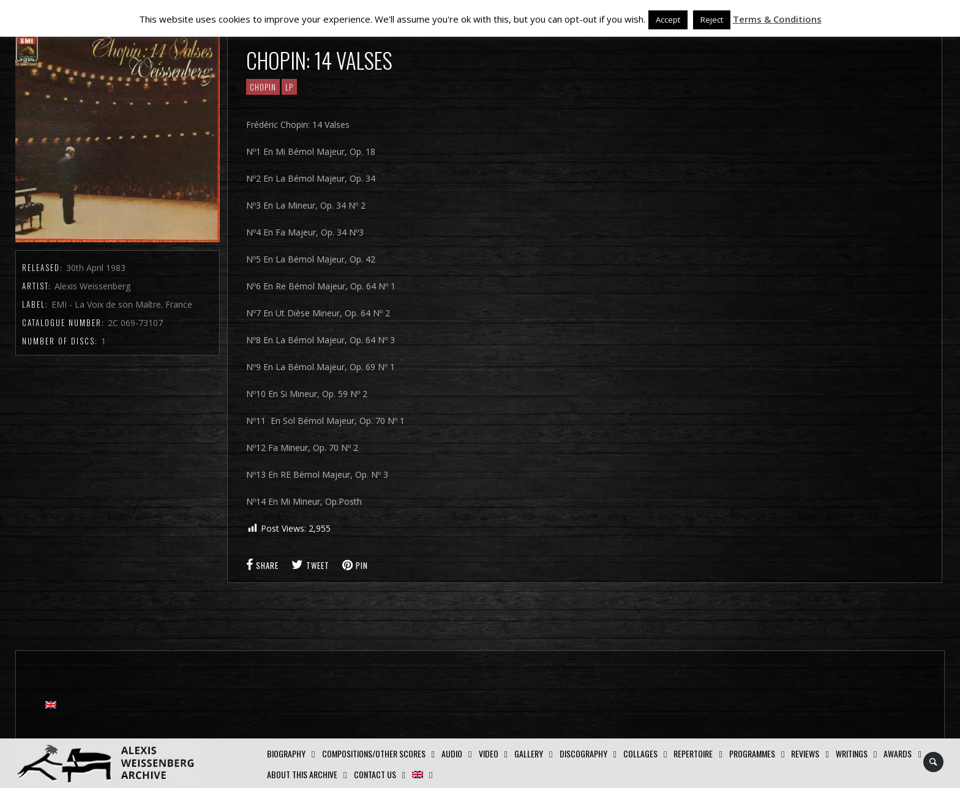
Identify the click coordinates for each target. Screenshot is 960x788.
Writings (852, 753)
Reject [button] (711, 19)
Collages (640, 753)
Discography (583, 753)
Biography (286, 753)
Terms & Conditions (777, 19)
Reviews (805, 753)
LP (289, 87)
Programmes (752, 753)
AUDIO (451, 753)
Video (488, 753)
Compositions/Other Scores (374, 753)
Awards (897, 753)
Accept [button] (668, 19)
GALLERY (528, 753)
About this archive (302, 774)
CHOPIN (263, 87)
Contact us (375, 774)
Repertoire (693, 753)
